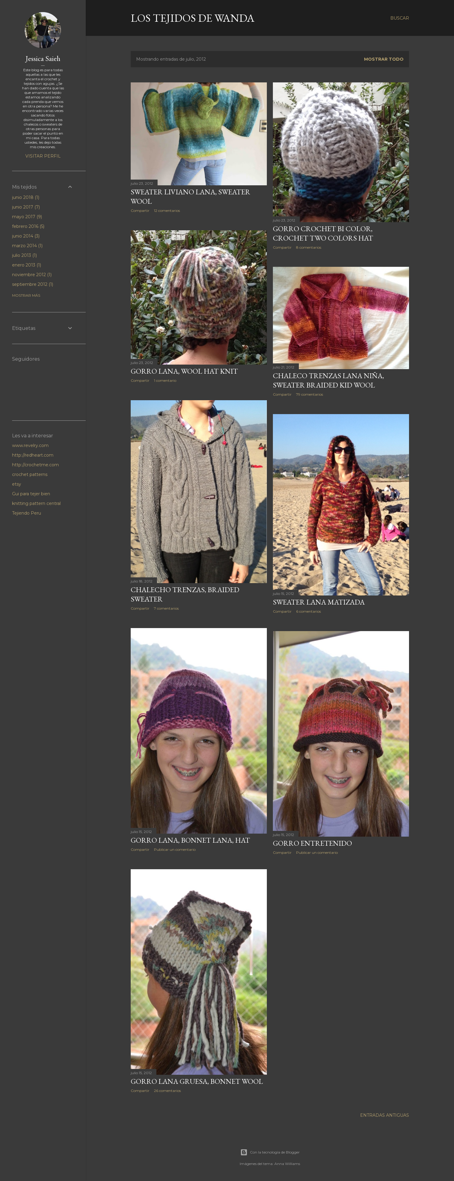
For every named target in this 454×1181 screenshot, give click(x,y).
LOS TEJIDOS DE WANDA (192, 18)
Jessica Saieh (43, 58)
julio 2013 (24, 255)
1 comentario (165, 380)
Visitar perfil (43, 156)
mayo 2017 (27, 216)
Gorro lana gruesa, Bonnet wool (197, 1081)
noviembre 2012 (32, 274)
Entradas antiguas (384, 1115)
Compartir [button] (140, 210)
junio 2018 (25, 197)
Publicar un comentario (175, 849)
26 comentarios (167, 1090)
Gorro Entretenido (312, 843)
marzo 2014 (27, 245)
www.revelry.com (30, 445)
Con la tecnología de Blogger (270, 1152)
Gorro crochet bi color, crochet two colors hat (323, 233)
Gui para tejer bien (31, 493)
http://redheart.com (32, 455)
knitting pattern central (36, 503)
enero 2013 (26, 265)
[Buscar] (399, 18)
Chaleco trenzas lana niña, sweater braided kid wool (328, 380)
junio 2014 (26, 236)
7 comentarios (166, 608)
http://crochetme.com (35, 465)
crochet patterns (29, 474)
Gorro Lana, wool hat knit (184, 371)
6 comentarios (308, 611)
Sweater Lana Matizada (319, 602)
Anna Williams (287, 1163)
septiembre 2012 (32, 284)
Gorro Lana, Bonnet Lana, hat (190, 840)
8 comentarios (308, 247)
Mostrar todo (384, 59)
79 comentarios (309, 394)
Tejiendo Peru (26, 513)
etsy (16, 484)
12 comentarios (167, 210)
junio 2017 (26, 207)
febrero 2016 (28, 226)
